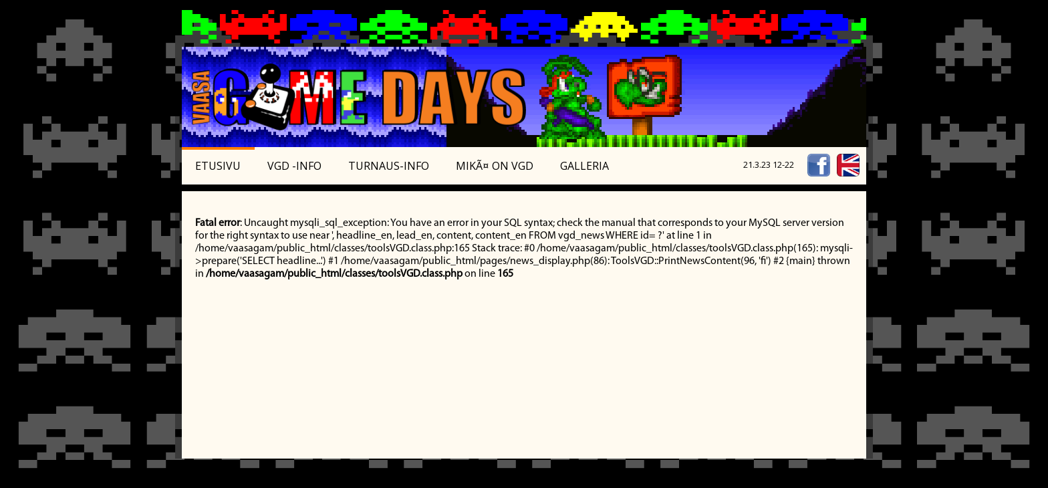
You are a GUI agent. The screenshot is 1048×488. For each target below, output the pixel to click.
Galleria (584, 165)
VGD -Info (294, 165)
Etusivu (218, 165)
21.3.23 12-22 (768, 164)
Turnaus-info (388, 165)
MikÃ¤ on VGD (494, 165)
